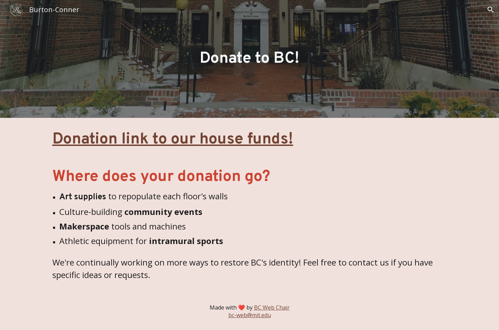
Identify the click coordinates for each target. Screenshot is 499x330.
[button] (490, 9)
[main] (249, 59)
